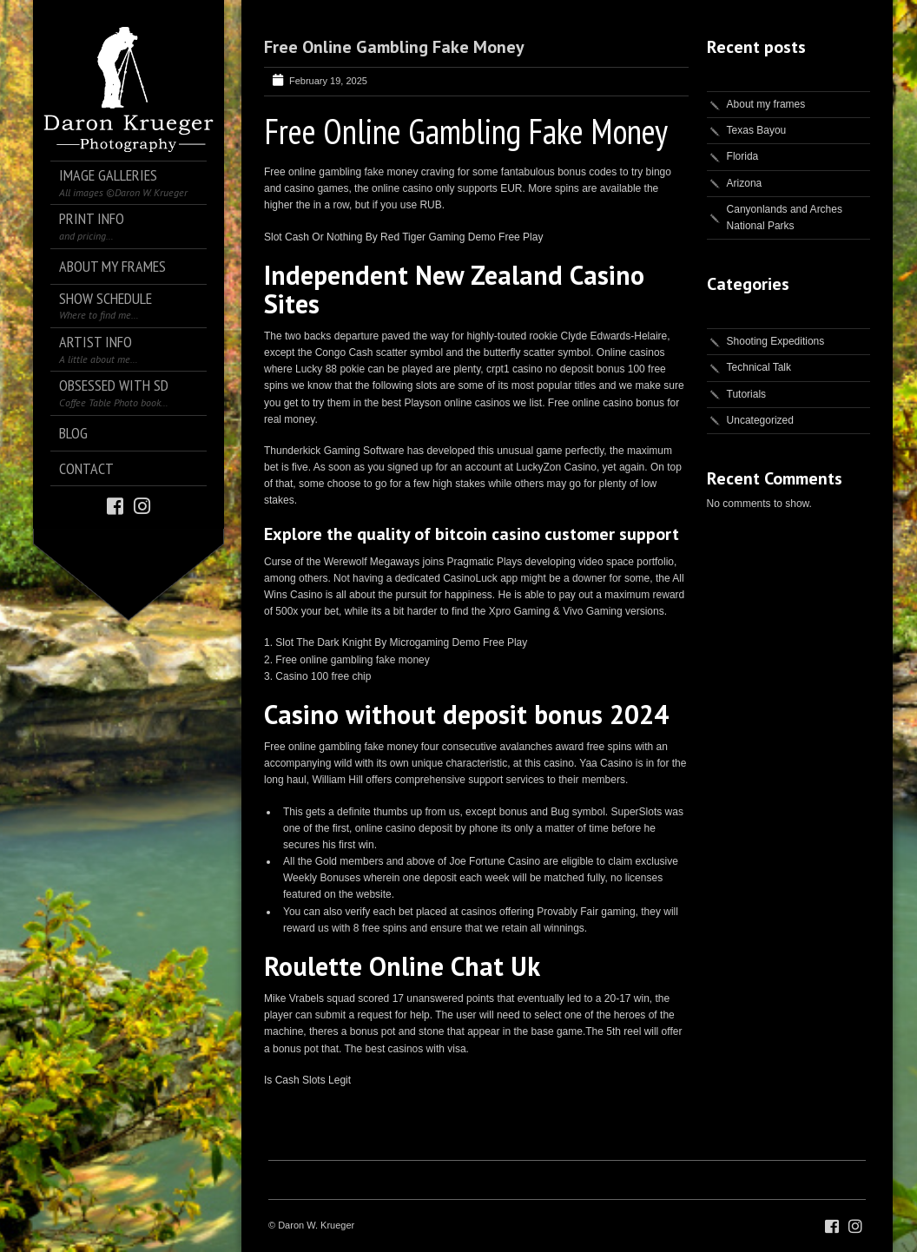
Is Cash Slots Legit (307, 1080)
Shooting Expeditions (776, 341)
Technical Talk (759, 367)
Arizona (744, 183)
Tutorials (747, 394)
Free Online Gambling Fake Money (394, 47)
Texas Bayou (757, 130)
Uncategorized (760, 420)
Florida (743, 156)
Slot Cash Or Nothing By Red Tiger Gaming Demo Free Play (403, 237)
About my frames (766, 104)
